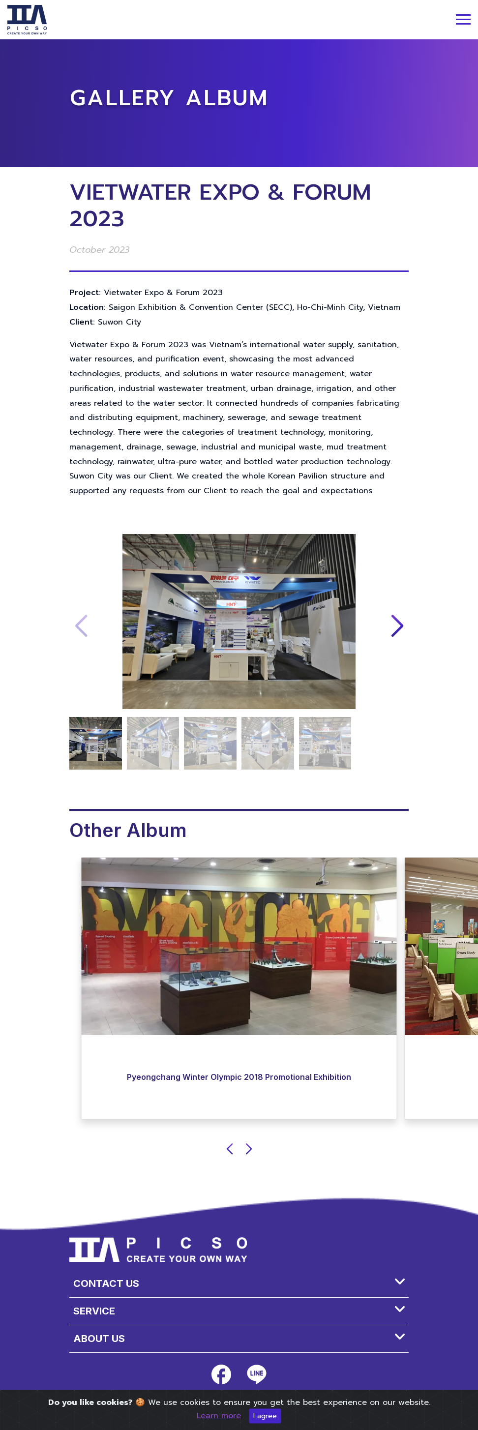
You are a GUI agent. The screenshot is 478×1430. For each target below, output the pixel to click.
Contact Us (106, 1283)
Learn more (219, 1416)
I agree (265, 1416)
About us (99, 1338)
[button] (397, 626)
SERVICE (94, 1311)
